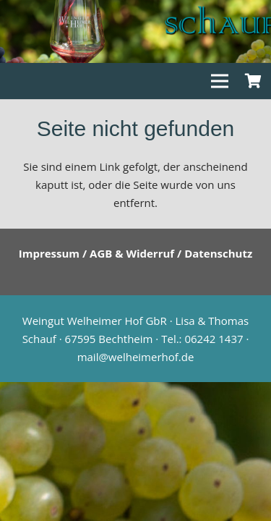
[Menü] (219, 81)
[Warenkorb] (253, 81)
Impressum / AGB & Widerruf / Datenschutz (136, 253)
